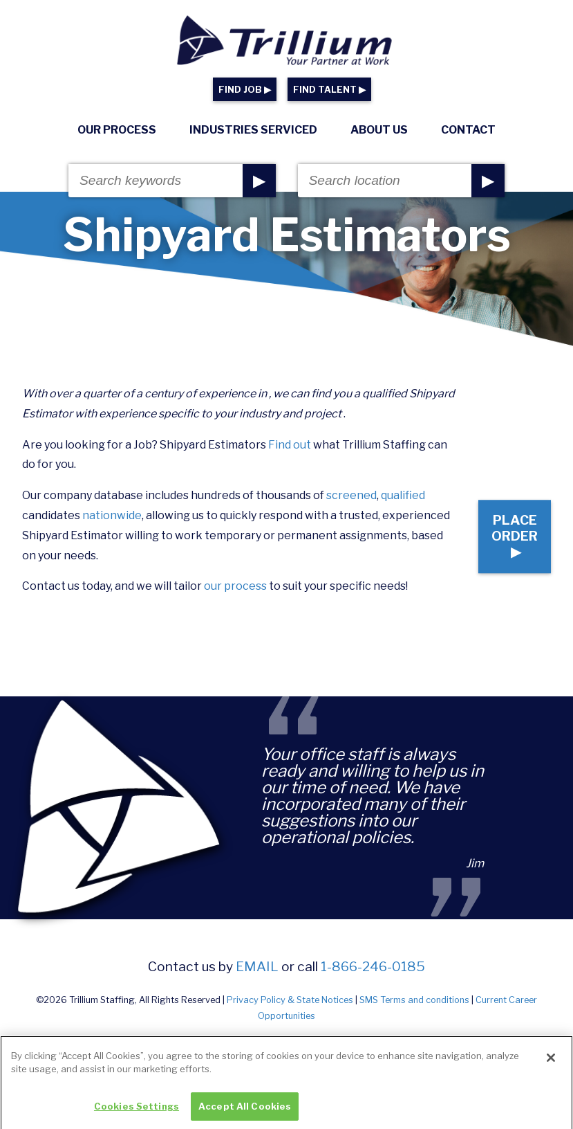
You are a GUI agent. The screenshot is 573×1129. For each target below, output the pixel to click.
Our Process (116, 129)
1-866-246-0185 (373, 966)
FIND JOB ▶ (244, 89)
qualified (403, 495)
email (257, 966)
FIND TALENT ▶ (329, 89)
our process (235, 586)
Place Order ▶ (504, 526)
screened (351, 495)
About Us (379, 129)
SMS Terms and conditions (414, 1000)
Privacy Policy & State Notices (290, 1000)
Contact (468, 129)
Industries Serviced (253, 129)
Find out (289, 444)
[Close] (551, 1068)
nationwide (112, 515)
